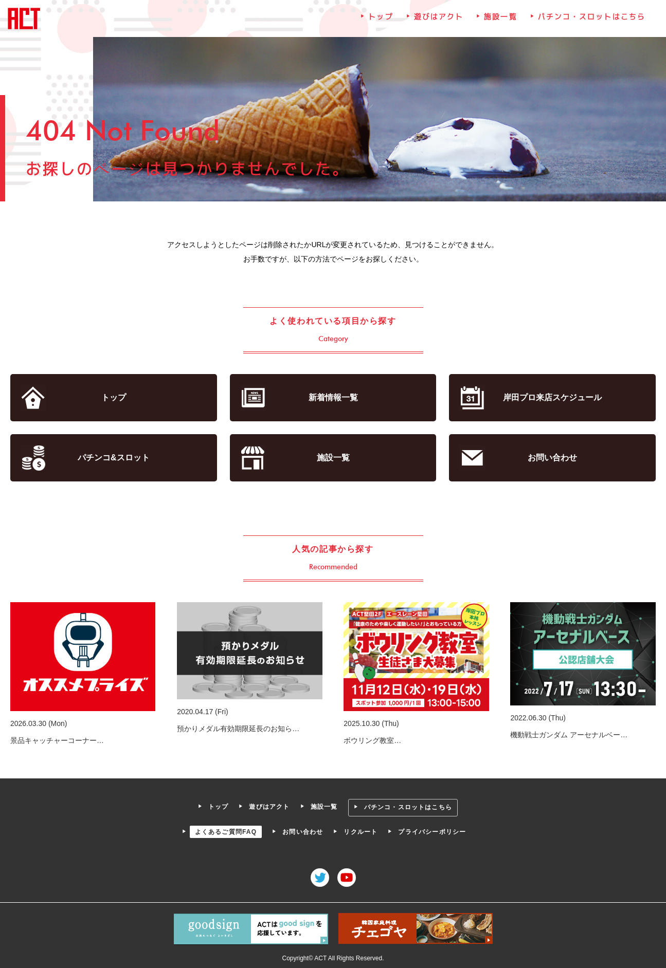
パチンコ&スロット (114, 457)
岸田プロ (551, 398)
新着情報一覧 (333, 398)
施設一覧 (499, 18)
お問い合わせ (552, 457)
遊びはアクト (438, 18)
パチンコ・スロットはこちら (590, 18)
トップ (380, 18)
